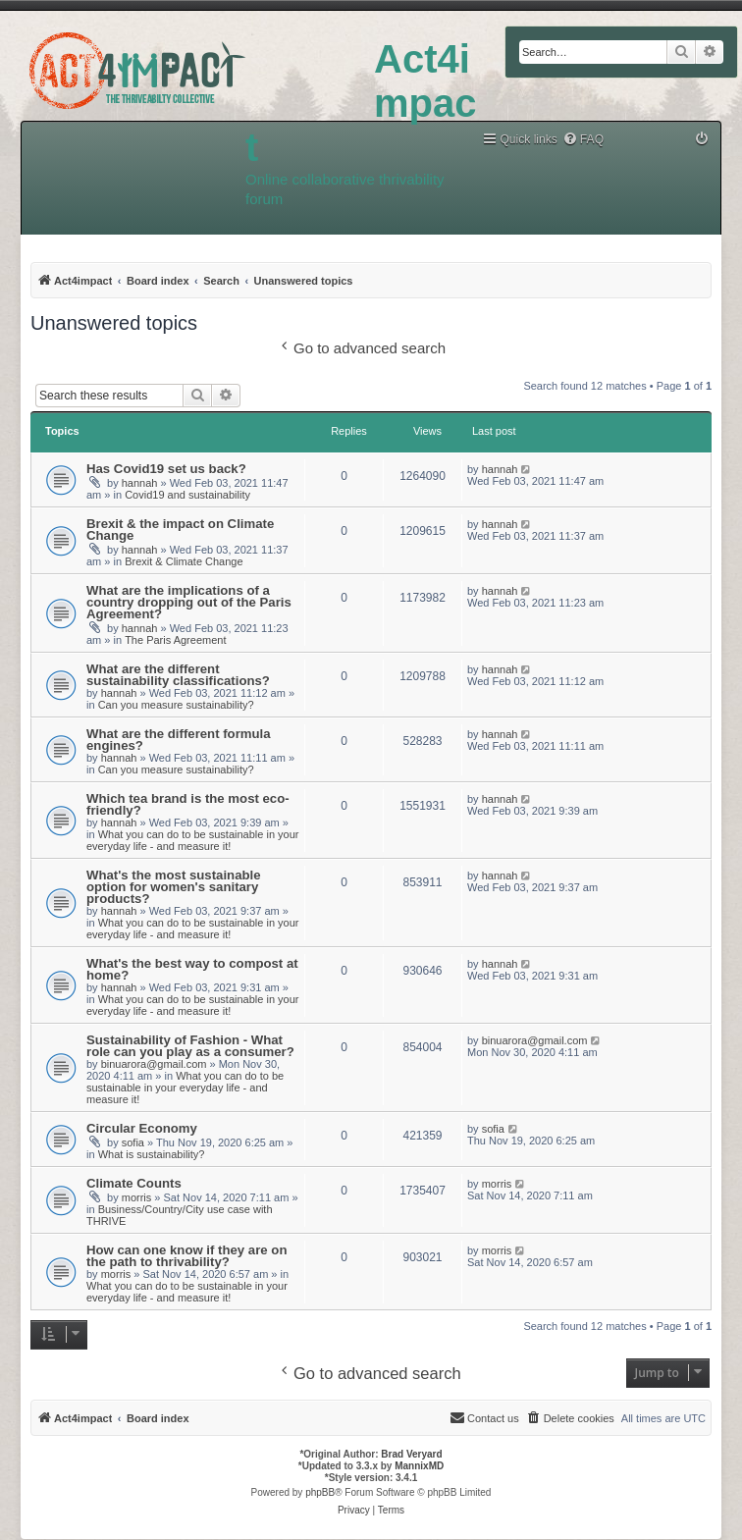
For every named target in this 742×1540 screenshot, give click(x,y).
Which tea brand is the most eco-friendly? (188, 804)
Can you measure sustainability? (176, 705)
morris (137, 1197)
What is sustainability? (151, 1154)
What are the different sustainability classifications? (178, 675)
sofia (133, 1142)
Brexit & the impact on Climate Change (180, 529)
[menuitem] (583, 140)
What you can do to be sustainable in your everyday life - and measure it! (192, 840)
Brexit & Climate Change (183, 561)
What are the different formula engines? (178, 739)
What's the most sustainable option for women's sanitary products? (173, 887)
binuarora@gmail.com (154, 1064)
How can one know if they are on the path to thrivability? (186, 1256)
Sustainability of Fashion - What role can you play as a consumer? (190, 1046)
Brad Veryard (411, 1454)
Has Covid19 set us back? (166, 468)
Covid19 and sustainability (187, 495)
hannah (140, 483)
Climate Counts (134, 1183)
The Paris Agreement (175, 640)
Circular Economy (141, 1128)
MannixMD (419, 1465)
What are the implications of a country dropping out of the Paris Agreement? (189, 602)
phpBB (320, 1492)
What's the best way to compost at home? (192, 969)
